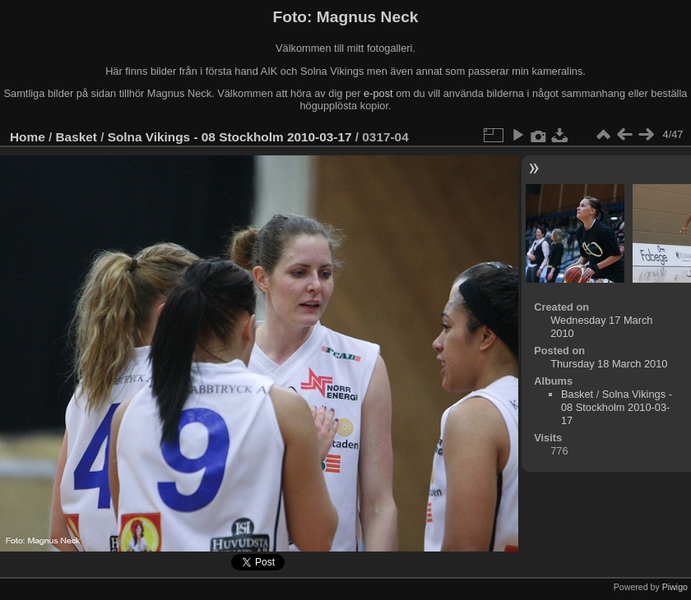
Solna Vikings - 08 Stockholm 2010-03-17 (230, 137)
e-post (378, 93)
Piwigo (675, 587)
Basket (76, 137)
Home (27, 137)
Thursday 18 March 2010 (608, 364)
